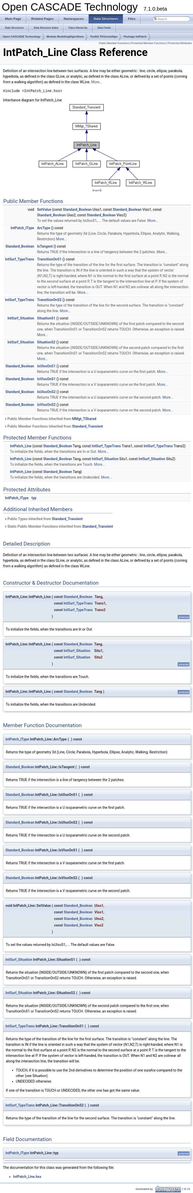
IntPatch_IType (22, 228)
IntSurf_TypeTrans (19, 259)
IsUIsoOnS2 (46, 392)
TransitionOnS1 (49, 259)
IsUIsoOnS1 (46, 366)
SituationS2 (46, 342)
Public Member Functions (114, 43)
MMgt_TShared (84, 419)
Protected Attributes (180, 43)
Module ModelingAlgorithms (65, 36)
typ (33, 498)
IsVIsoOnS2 (46, 405)
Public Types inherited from (43, 519)
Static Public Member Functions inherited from (58, 526)
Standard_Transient (87, 426)
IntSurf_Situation (21, 318)
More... (96, 82)
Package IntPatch (135, 36)
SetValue (44, 209)
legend (97, 190)
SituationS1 (46, 318)
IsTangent (45, 246)
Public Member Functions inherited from (50, 419)
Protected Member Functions (148, 43)
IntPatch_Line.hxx (27, 1177)
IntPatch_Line (20, 446)
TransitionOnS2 (49, 300)
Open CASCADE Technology (21, 36)
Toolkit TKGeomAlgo (103, 36)
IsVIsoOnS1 (46, 379)
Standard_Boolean (77, 209)
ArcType (43, 228)
